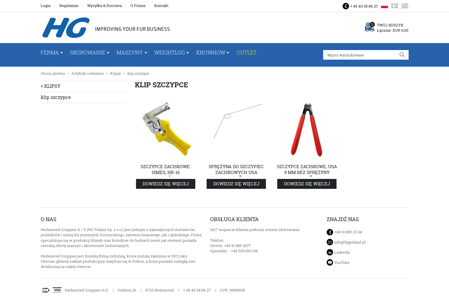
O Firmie (138, 5)
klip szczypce (138, 73)
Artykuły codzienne (87, 73)
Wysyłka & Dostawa (104, 5)
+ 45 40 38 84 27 (364, 6)
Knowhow (210, 52)
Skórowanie (87, 52)
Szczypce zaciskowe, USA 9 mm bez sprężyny (307, 169)
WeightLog (169, 52)
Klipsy (115, 73)
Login (46, 5)
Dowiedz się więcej (166, 184)
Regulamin (68, 5)
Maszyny (130, 52)
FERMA (50, 52)
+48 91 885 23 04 (348, 232)
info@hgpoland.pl (350, 242)
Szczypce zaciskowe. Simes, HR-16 (166, 169)
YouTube (342, 262)
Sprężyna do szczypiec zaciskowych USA (236, 169)
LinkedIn (342, 252)
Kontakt (161, 5)
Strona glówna (53, 73)
